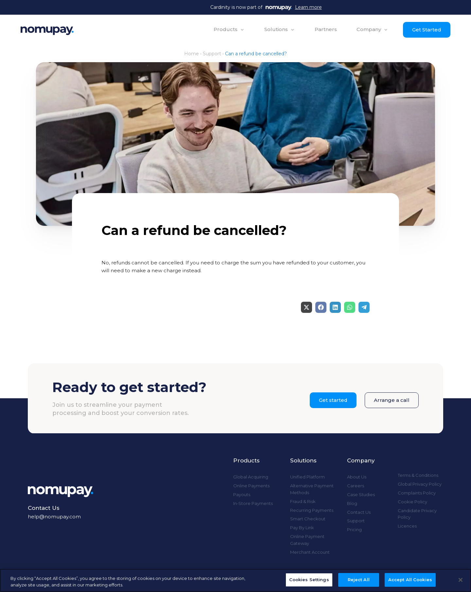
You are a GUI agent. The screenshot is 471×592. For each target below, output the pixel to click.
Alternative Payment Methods (312, 489)
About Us (356, 476)
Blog (352, 503)
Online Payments (251, 485)
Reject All (359, 579)
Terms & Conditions (418, 475)
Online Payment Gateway (307, 540)
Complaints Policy (417, 492)
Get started (333, 400)
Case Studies (361, 494)
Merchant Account (310, 552)
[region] (235, 580)
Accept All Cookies (410, 579)
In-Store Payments (253, 503)
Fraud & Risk (303, 501)
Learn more (308, 7)
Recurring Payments (311, 510)
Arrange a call (392, 400)
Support (212, 54)
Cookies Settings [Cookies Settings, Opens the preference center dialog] (309, 579)
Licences (407, 526)
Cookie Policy (412, 501)
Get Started (426, 30)
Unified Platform (307, 476)
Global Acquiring (250, 476)
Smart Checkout (307, 518)
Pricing (354, 529)
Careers (355, 485)
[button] (228, 29)
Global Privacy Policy (420, 484)
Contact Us (359, 512)
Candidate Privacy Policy (417, 514)
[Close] (460, 580)
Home (191, 54)
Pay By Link (302, 527)
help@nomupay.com (54, 516)
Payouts (241, 494)
